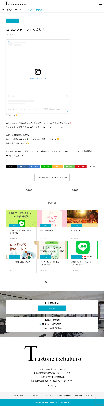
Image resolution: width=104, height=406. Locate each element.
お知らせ (35, 395)
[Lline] (46, 166)
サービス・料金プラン (20, 395)
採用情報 (89, 395)
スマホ (12, 20)
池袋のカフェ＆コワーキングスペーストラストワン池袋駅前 (65, 151)
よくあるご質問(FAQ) (63, 395)
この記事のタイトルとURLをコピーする (52, 177)
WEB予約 (52, 308)
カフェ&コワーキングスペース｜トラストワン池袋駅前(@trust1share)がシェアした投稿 (40, 109)
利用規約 (78, 395)
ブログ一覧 (47, 395)
